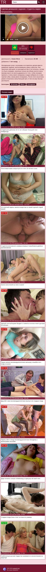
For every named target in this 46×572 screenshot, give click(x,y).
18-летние (14, 84)
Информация (14, 52)
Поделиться (31, 52)
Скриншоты (23, 52)
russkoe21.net (16, 568)
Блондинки (31, 84)
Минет (22, 84)
